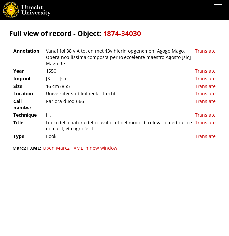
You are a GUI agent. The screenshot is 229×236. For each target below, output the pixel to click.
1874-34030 (122, 33)
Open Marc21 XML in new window (80, 148)
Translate (205, 51)
